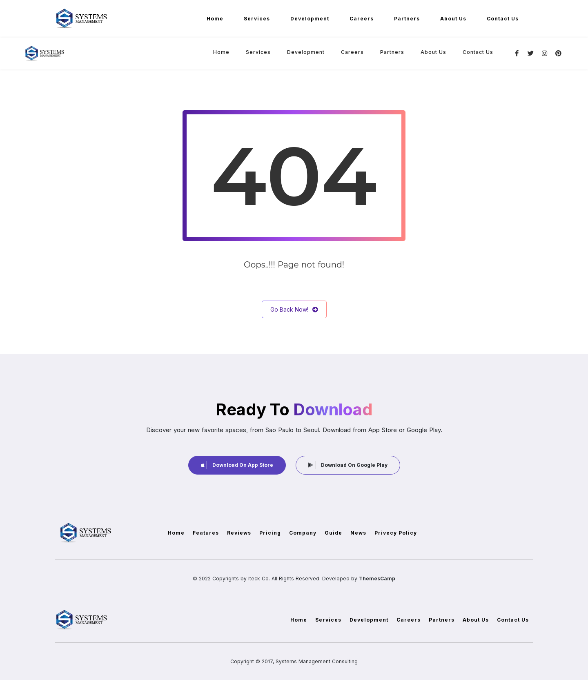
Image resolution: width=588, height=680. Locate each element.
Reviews (239, 533)
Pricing (270, 533)
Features (206, 533)
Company (302, 533)
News (358, 533)
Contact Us (503, 19)
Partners (407, 19)
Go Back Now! (294, 309)
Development (309, 19)
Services (257, 19)
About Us (453, 19)
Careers (362, 19)
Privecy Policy (395, 533)
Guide (333, 533)
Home (215, 19)
